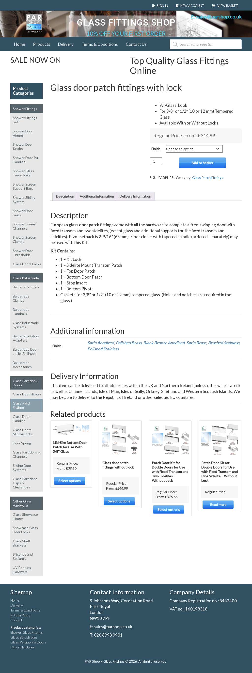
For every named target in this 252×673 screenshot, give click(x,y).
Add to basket (202, 163)
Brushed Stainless (223, 342)
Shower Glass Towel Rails (23, 173)
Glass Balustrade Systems (26, 325)
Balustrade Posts (26, 287)
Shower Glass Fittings (26, 632)
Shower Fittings (25, 109)
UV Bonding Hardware (22, 569)
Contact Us (136, 44)
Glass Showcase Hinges (25, 516)
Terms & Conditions (99, 44)
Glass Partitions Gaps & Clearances (25, 483)
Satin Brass (196, 342)
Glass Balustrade (26, 278)
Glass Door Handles (21, 418)
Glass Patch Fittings (22, 405)
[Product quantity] (156, 161)
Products (41, 44)
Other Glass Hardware (22, 503)
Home (19, 44)
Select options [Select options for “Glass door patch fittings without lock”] (119, 501)
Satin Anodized (100, 342)
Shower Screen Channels (24, 226)
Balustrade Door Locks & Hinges (25, 351)
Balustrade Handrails (21, 311)
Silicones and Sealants (23, 556)
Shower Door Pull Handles (26, 160)
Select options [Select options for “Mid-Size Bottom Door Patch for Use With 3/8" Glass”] (69, 481)
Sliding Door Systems (22, 467)
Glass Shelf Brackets (21, 543)
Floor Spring (22, 443)
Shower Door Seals (23, 213)
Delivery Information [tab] (135, 196)
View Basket (225, 6)
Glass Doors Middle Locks (23, 432)
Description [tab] (65, 196)
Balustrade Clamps (21, 298)
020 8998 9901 (108, 635)
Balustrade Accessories (22, 364)
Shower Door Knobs (23, 146)
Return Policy (20, 615)
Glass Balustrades (24, 637)
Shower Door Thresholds (23, 253)
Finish (155, 149)
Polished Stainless (103, 348)
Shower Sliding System (24, 199)
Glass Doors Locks (27, 264)
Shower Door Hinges (23, 133)
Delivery (66, 44)
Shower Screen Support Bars (24, 186)
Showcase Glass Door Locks (25, 530)
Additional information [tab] (97, 196)
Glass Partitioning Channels (26, 454)
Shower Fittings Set (25, 120)
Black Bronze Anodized (164, 342)
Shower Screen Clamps (24, 239)
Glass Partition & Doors (26, 383)
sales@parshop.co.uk (113, 626)
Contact (16, 620)
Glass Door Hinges (27, 394)
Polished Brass (129, 342)
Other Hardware (22, 647)
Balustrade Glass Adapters (26, 338)
